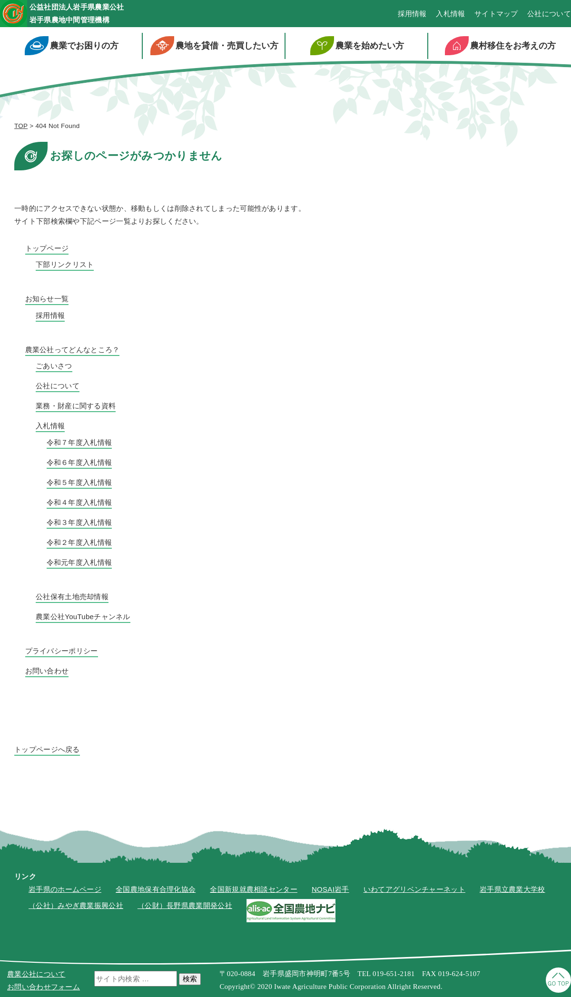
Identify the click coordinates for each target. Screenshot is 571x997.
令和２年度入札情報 (79, 544)
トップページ (47, 250)
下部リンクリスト (65, 266)
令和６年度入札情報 (79, 464)
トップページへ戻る (47, 751)
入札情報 (450, 14)
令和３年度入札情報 (79, 524)
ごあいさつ (54, 368)
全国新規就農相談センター (253, 891)
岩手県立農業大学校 (512, 891)
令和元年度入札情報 (79, 564)
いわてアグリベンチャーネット (414, 891)
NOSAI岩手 (330, 891)
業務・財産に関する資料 (76, 408)
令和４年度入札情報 (79, 504)
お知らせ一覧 (47, 300)
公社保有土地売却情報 (72, 598)
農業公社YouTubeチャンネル (83, 618)
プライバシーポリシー (61, 652)
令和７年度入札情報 (79, 444)
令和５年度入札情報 (79, 484)
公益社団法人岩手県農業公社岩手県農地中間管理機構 (94, 14)
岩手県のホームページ (65, 891)
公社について (549, 14)
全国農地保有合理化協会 (156, 891)
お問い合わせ (47, 672)
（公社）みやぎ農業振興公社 (76, 907)
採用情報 (412, 14)
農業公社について (36, 974)
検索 (190, 979)
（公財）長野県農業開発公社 (185, 907)
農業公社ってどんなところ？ (72, 351)
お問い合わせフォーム (43, 987)
